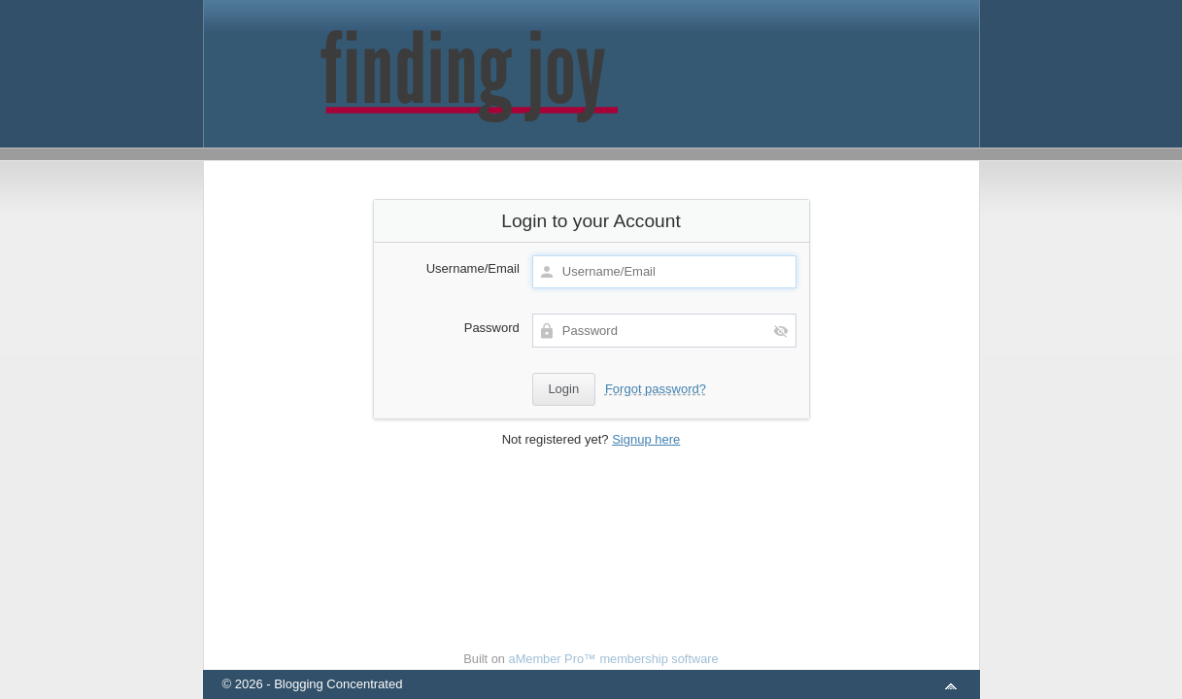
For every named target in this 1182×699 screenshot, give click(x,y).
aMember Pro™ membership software (614, 658)
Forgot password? (655, 389)
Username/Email (473, 268)
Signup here (646, 439)
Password (492, 327)
